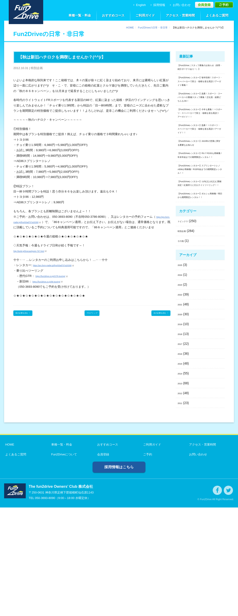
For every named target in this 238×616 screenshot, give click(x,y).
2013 (181, 491)
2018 (181, 442)
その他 (182, 349)
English (139, 5)
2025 (181, 373)
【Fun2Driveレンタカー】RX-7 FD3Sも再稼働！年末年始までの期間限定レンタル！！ (200, 223)
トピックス (186, 329)
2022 (181, 403)
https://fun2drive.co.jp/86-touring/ (54, 286)
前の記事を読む (28, 320)
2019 (181, 432)
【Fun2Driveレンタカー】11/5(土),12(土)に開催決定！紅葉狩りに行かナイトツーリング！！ (199, 275)
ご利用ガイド (145, 15)
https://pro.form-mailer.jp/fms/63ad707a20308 (43, 222)
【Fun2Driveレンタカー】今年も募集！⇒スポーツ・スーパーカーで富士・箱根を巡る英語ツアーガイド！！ (200, 151)
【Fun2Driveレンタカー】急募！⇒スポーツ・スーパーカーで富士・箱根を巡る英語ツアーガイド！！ (200, 178)
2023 (181, 393)
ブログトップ (92, 320)
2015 (181, 472)
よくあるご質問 (217, 15)
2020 (181, 422)
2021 (181, 413)
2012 (181, 501)
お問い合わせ (180, 5)
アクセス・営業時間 (180, 15)
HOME (130, 27)
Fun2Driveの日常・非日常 (153, 27)
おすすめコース (113, 15)
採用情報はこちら (119, 575)
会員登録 (102, 563)
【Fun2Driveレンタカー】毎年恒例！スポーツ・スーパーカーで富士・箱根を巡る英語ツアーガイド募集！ (200, 96)
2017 (181, 452)
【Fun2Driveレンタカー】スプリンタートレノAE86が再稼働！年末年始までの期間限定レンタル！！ (200, 248)
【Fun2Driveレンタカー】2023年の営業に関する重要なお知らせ (200, 202)
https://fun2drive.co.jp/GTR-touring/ (58, 281)
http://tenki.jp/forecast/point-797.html (37, 256)
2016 (181, 462)
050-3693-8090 (45, 606)
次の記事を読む (155, 320)
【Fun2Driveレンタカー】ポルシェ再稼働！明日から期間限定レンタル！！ (200, 299)
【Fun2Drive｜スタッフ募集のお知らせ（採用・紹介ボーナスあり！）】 (200, 72)
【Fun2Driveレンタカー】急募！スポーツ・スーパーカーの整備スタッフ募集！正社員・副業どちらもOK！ (200, 123)
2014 (181, 481)
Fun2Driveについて (63, 563)
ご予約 (146, 563)
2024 (181, 383)
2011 (181, 511)
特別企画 (184, 339)
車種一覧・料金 (79, 15)
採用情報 (157, 5)
